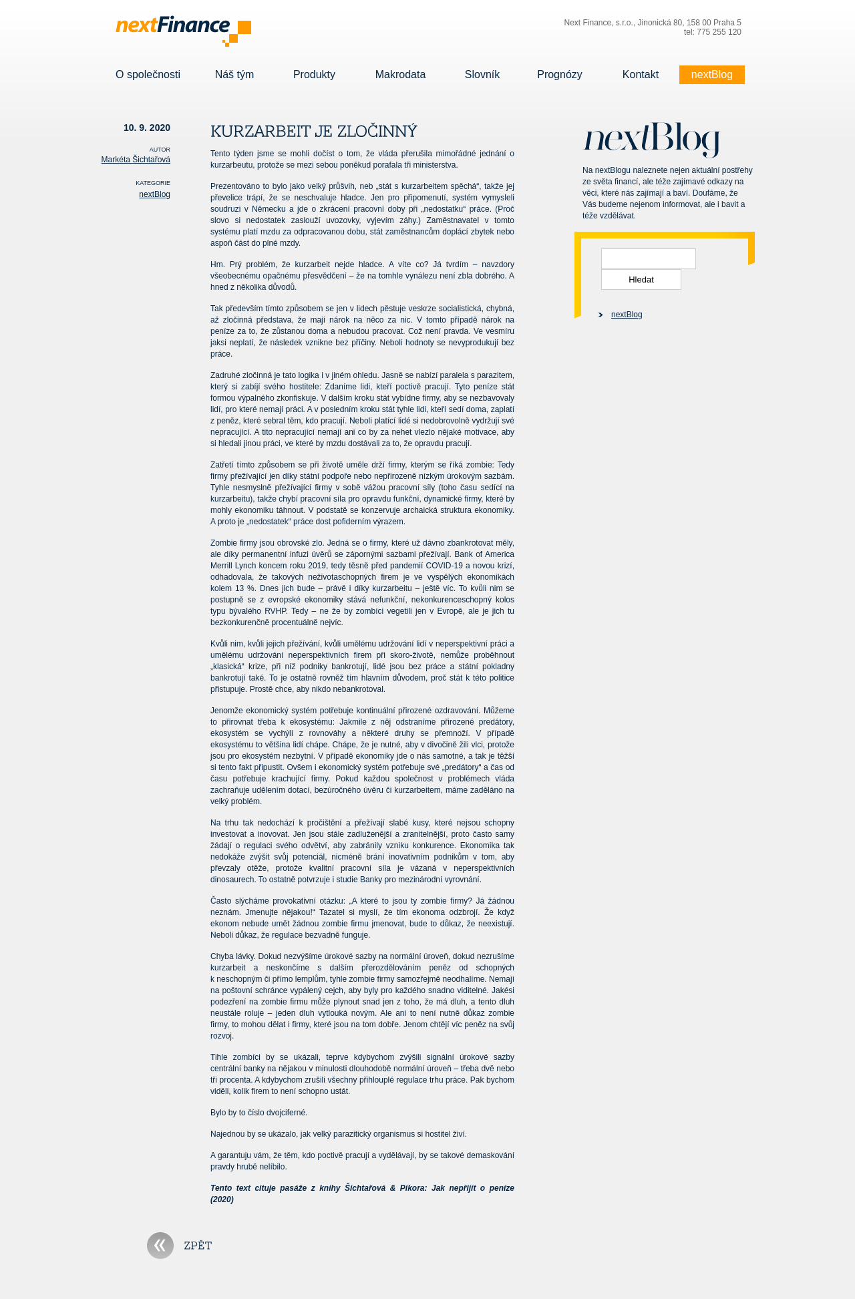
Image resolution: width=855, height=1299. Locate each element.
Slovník (482, 74)
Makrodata (400, 74)
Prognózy (559, 74)
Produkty (314, 74)
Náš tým (234, 74)
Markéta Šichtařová (136, 159)
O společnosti (148, 74)
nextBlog (712, 74)
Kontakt (641, 74)
